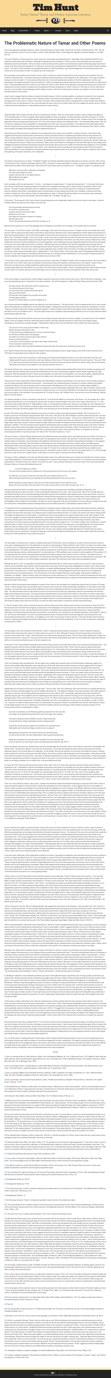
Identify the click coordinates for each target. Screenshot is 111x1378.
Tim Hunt (55, 7)
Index (76, 31)
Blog (12, 31)
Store (68, 31)
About (48, 30)
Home (4, 31)
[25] (10, 793)
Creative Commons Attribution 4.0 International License (63, 1375)
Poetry (37, 31)
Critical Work (26, 30)
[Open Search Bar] (107, 30)
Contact (58, 31)
